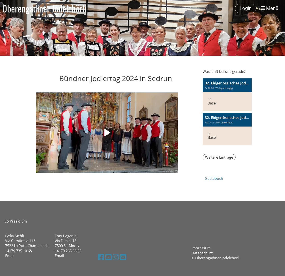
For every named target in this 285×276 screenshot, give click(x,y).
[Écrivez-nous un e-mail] (123, 257)
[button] (227, 94)
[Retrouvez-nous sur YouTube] (108, 257)
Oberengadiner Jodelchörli (44, 8)
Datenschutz (202, 253)
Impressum (201, 247)
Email (9, 255)
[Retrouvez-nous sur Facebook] (101, 257)
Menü (269, 8)
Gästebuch (214, 178)
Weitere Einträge (219, 157)
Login (246, 8)
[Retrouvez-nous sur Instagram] (116, 257)
